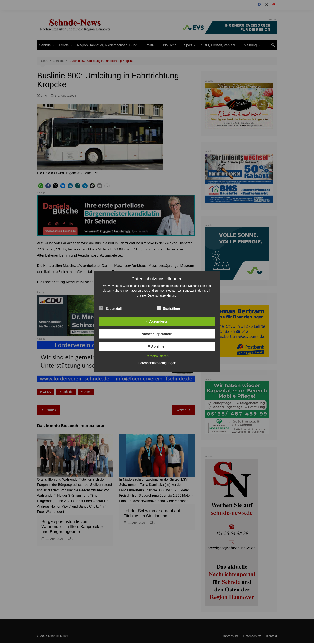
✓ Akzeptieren (157, 321)
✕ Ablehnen (157, 346)
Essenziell (110, 307)
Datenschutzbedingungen (157, 363)
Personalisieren (157, 356)
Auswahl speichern (157, 334)
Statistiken (168, 307)
